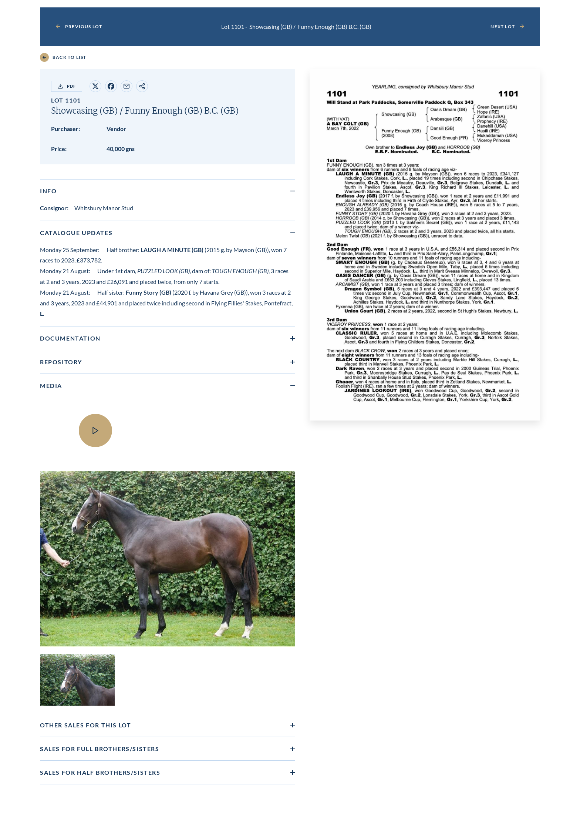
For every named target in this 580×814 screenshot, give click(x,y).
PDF (66, 86)
